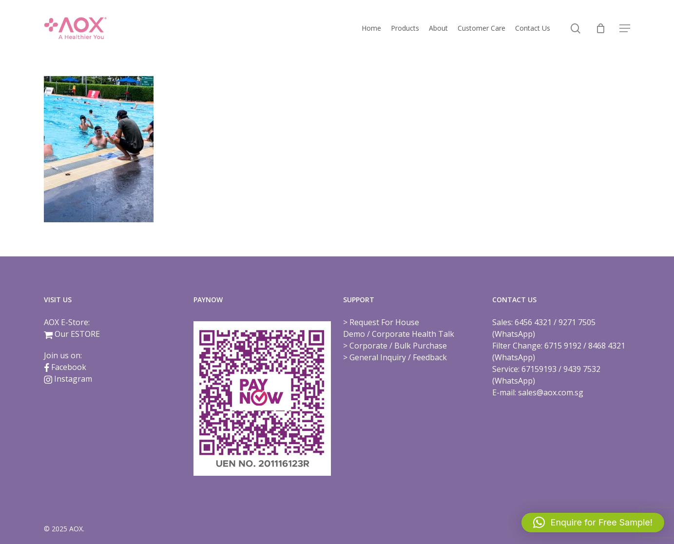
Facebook (68, 367)
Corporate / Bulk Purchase (398, 345)
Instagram (73, 378)
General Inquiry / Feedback (398, 357)
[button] (624, 28)
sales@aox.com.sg (550, 392)
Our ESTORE (77, 334)
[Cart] (600, 28)
